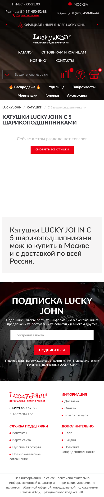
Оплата (70, 408)
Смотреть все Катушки (52, 149)
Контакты (64, 60)
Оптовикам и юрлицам (63, 52)
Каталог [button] (25, 52)
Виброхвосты (83, 87)
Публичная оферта (26, 447)
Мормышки (27, 95)
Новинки (38, 60)
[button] (26, 15)
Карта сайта (21, 440)
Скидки (70, 440)
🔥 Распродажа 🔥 (25, 87)
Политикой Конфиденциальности (74, 360)
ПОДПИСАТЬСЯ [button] (52, 350)
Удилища (56, 87)
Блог (68, 433)
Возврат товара (76, 415)
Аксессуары (77, 95)
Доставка (71, 401)
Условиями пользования (43, 364)
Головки (52, 95)
